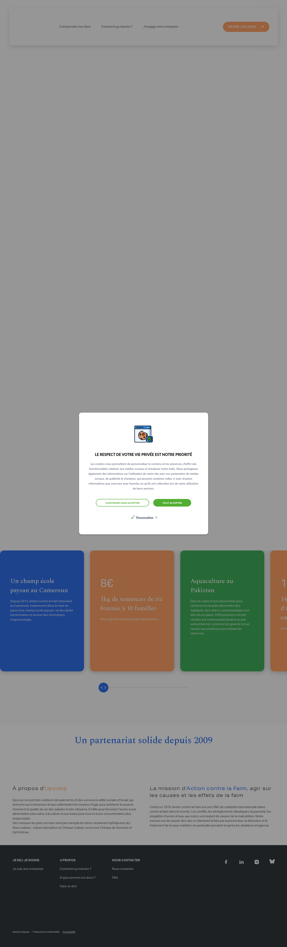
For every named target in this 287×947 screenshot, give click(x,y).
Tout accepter (172, 502)
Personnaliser (145, 517)
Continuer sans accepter (122, 502)
